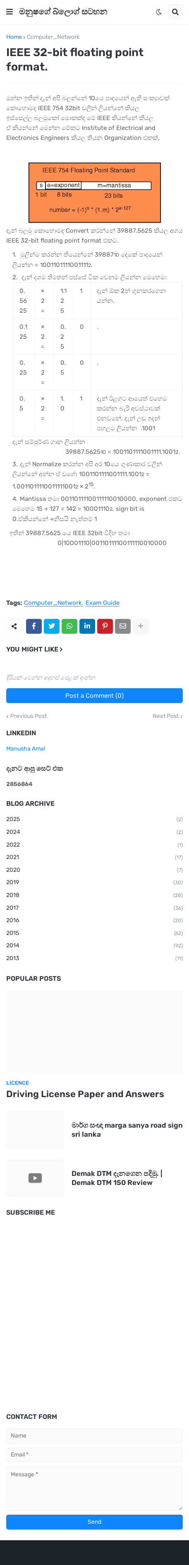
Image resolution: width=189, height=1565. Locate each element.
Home (14, 37)
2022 (94, 845)
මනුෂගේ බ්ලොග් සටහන (63, 12)
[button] (9, 12)
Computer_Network (53, 37)
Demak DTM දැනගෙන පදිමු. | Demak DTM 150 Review (117, 1178)
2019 (94, 883)
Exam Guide (103, 603)
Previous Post (28, 716)
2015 (94, 934)
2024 (94, 833)
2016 (94, 921)
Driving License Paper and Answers (85, 1094)
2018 (94, 896)
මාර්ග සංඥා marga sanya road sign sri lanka (127, 1129)
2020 (94, 870)
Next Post (166, 716)
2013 (94, 959)
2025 (94, 820)
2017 (94, 908)
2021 (94, 858)
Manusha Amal (25, 748)
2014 (94, 946)
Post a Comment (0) (94, 695)
